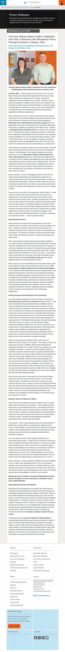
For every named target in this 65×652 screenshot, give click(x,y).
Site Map (13, 570)
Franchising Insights (17, 593)
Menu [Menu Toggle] (3, 2)
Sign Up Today (14, 626)
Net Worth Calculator (40, 556)
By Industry (14, 553)
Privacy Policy (15, 599)
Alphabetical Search (17, 565)
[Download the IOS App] (14, 638)
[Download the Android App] (14, 642)
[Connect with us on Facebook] (36, 638)
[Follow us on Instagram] (43, 638)
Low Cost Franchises (17, 559)
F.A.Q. (35, 562)
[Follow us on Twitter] (40, 638)
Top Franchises (38, 568)
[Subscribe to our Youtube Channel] (47, 638)
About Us (13, 588)
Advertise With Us (16, 591)
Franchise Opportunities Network (43, 581)
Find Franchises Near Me (18, 568)
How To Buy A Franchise (41, 559)
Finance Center (38, 565)
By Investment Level (17, 556)
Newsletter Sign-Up (40, 553)
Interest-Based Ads (16, 605)
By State (13, 562)
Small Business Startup (41, 570)
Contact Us (14, 596)
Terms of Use (14, 602)
